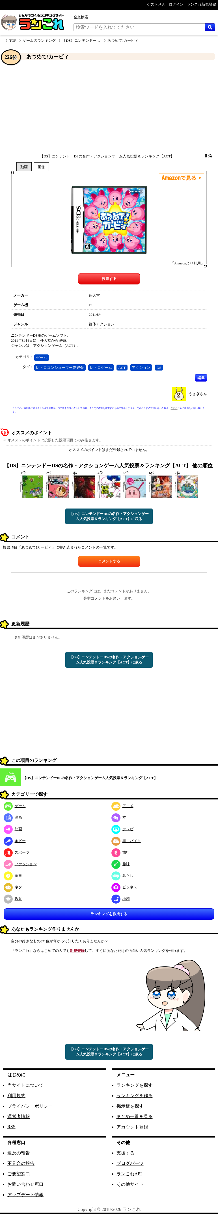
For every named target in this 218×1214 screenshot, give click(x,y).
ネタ (13, 887)
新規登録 (77, 950)
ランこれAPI (129, 1173)
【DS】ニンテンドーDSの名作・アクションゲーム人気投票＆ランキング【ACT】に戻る (108, 516)
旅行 (120, 852)
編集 (201, 378)
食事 (13, 875)
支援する (125, 1153)
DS (159, 367)
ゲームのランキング (39, 40)
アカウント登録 (132, 1127)
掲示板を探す (130, 1106)
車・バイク (126, 841)
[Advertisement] (109, 106)
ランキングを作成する (108, 914)
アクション (141, 367)
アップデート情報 (25, 1194)
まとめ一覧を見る (134, 1116)
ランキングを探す (134, 1085)
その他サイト (130, 1184)
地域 (120, 899)
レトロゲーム (101, 367)
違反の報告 (18, 1153)
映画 (13, 829)
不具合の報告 (20, 1163)
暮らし (122, 875)
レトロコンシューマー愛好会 (60, 367)
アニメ (122, 806)
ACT (122, 367)
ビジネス (124, 887)
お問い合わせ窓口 (25, 1184)
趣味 (120, 864)
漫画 (13, 817)
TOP (12, 40)
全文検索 (81, 17)
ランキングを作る (134, 1095)
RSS (11, 1126)
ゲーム (41, 358)
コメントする (109, 561)
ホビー (15, 841)
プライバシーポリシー (30, 1106)
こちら (174, 408)
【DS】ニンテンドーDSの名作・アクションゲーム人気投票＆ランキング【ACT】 (107, 156)
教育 (13, 899)
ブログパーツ (130, 1163)
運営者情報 (18, 1116)
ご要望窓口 (18, 1173)
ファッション (20, 864)
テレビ (122, 829)
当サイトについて (25, 1085)
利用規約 (16, 1095)
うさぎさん (198, 394)
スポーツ (16, 852)
